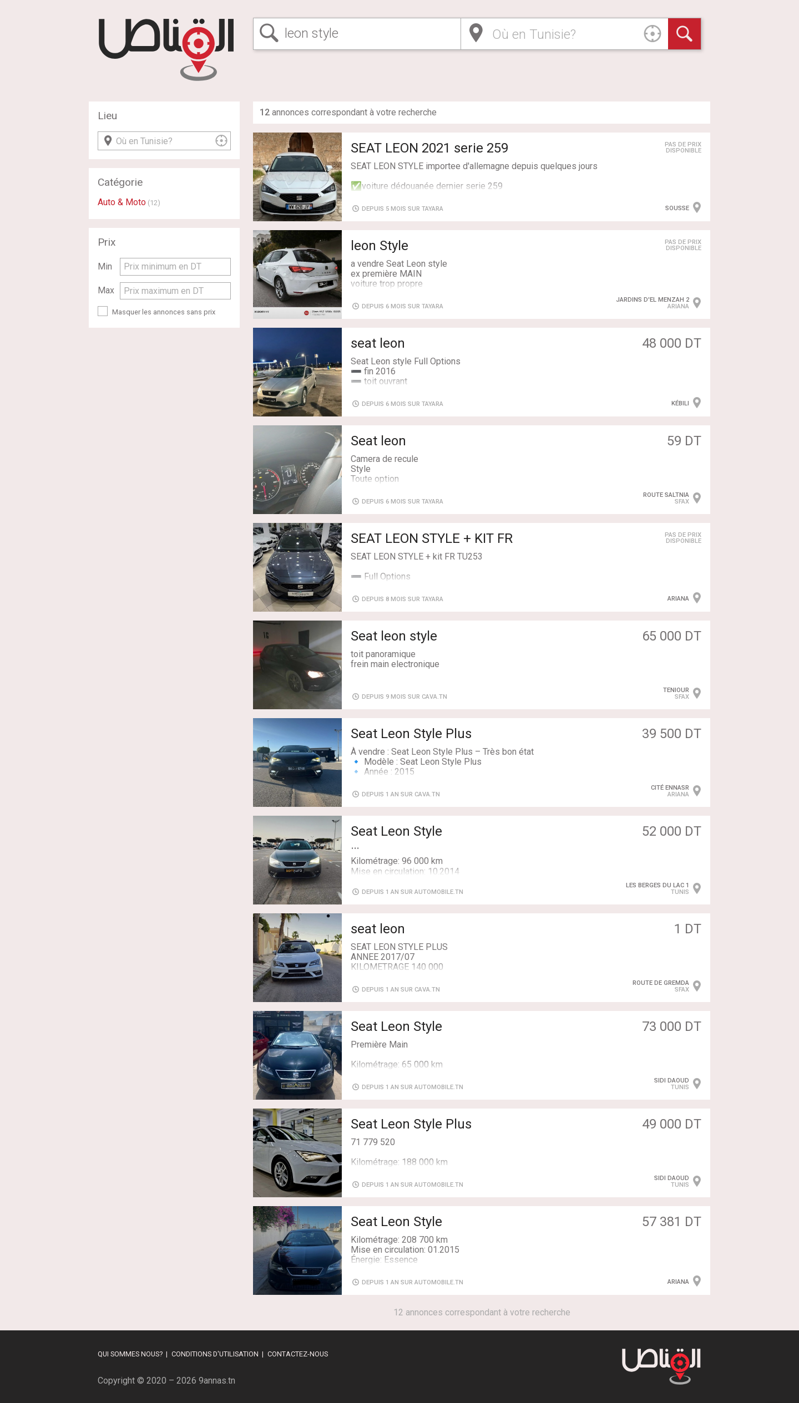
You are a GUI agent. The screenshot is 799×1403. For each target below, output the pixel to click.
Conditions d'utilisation (215, 1354)
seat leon (378, 343)
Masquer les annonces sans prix (163, 312)
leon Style (379, 245)
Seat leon (378, 441)
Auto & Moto (122, 202)
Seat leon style (394, 636)
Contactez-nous (297, 1354)
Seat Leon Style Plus (411, 733)
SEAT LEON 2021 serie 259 (429, 148)
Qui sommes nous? (130, 1354)
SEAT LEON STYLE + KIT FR (432, 538)
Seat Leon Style (396, 1026)
